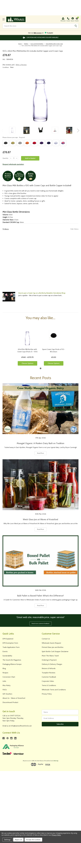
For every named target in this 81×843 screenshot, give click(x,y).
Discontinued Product (10, 702)
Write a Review (21, 65)
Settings (7, 839)
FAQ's (5, 690)
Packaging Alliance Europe (12, 664)
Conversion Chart (9, 677)
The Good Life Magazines (12, 660)
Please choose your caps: (14, 137)
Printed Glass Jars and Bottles (52, 647)
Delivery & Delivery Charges (52, 664)
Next (78, 130)
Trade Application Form (11, 647)
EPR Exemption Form (10, 643)
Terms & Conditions (49, 685)
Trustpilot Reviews (48, 673)
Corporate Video (48, 681)
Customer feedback (49, 677)
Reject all (18, 839)
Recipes (5, 673)
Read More (40, 453)
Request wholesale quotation (13, 164)
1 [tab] (40, 368)
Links (4, 681)
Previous (2, 130)
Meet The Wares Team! (50, 656)
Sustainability (7, 656)
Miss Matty (6, 685)
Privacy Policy (47, 694)
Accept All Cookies (33, 839)
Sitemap (55, 760)
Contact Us (46, 639)
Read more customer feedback (40, 623)
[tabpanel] (27, 345)
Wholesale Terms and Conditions (54, 690)
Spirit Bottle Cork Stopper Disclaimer (55, 651)
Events (5, 651)
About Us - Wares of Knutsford (14, 698)
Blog (4, 668)
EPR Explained (8, 639)
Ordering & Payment (49, 660)
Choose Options (27, 363)
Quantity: (5, 158)
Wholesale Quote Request (51, 643)
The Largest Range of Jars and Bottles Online (40, 37)
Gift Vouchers (7, 694)
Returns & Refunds (48, 668)
